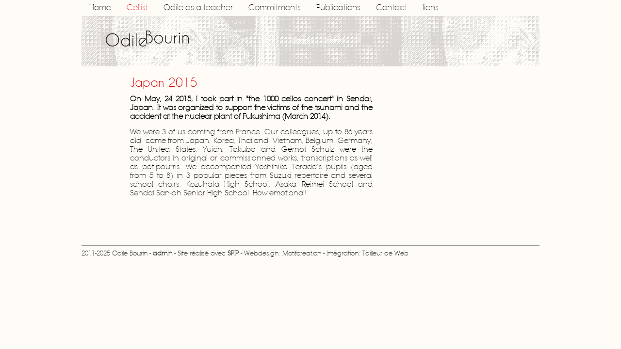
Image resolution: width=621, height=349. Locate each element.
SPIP (233, 253)
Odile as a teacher (198, 8)
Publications (338, 8)
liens (431, 8)
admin (162, 253)
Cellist (137, 8)
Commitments (274, 8)
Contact (391, 8)
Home (100, 8)
